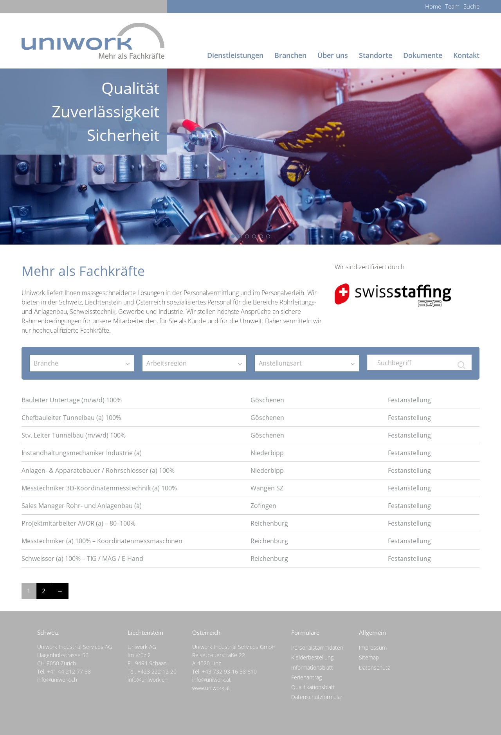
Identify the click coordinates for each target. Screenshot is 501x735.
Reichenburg (269, 523)
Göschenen (267, 400)
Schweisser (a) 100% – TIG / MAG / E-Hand (82, 558)
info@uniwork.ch (57, 679)
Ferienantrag (306, 677)
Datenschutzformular (316, 697)
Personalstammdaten (317, 647)
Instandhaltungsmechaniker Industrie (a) (82, 453)
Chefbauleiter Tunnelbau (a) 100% (71, 417)
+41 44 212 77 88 (69, 671)
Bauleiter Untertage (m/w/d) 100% (72, 400)
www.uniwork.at (211, 688)
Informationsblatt (312, 667)
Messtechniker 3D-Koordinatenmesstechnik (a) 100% (99, 488)
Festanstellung (409, 400)
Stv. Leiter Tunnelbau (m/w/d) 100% (74, 435)
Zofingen (263, 505)
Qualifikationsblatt (313, 687)
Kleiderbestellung (312, 657)
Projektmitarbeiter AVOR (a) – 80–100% (78, 523)
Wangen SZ (266, 488)
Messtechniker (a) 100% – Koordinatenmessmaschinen (102, 541)
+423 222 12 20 (157, 671)
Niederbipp (267, 453)
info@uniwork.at (211, 679)
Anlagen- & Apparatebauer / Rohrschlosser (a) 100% (98, 470)
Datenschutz (374, 667)
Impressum (373, 647)
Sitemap (369, 657)
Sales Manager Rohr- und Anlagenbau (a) (82, 505)
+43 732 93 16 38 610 (229, 671)
